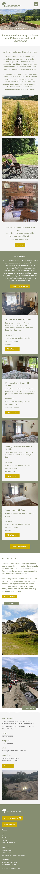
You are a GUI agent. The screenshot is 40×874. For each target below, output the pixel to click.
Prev (2, 19)
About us (20, 245)
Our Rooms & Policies (20, 286)
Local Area (5, 840)
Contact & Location (8, 843)
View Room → (12, 349)
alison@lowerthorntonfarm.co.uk (15, 751)
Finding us (8, 766)
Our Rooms (6, 838)
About (4, 835)
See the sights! (9, 596)
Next (37, 19)
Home (4, 833)
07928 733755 (7, 736)
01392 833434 (7, 743)
